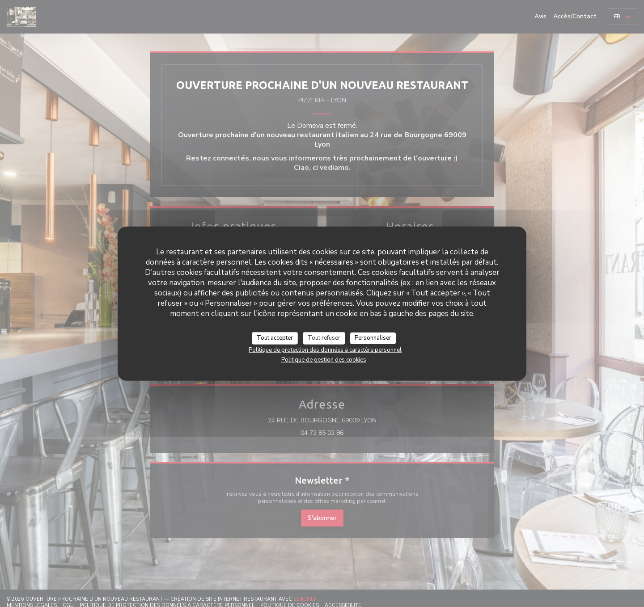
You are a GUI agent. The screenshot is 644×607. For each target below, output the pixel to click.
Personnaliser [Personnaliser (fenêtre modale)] (373, 338)
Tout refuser (324, 338)
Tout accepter (275, 338)
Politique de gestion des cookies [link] (323, 359)
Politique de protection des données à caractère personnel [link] (325, 350)
